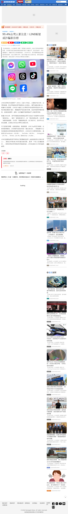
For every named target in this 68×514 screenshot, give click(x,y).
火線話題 (24, 4)
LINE (3, 153)
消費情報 (4, 505)
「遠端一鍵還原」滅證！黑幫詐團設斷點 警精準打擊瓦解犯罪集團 (56, 88)
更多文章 (12, 165)
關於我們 (4, 503)
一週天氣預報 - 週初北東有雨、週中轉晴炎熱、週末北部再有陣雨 (56, 291)
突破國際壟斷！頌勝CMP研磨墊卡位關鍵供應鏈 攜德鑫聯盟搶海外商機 (56, 436)
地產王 (37, 4)
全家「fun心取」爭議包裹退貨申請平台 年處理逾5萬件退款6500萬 (57, 161)
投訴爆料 (42, 503)
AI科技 (32, 4)
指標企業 (54, 4)
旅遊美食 (42, 4)
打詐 (50, 4)
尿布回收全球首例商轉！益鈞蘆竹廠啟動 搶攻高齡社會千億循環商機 (56, 412)
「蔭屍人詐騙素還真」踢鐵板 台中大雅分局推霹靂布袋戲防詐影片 (56, 257)
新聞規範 (27, 503)
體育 (14, 4)
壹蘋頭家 (60, 4)
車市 (47, 4)
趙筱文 (14, 45)
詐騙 (7, 153)
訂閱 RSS (6, 165)
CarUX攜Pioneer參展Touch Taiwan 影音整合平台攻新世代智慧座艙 (56, 339)
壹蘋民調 (18, 4)
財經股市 (9, 4)
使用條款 (34, 503)
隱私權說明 (19, 503)
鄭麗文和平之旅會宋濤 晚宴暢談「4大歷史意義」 (19, 27)
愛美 (28, 4)
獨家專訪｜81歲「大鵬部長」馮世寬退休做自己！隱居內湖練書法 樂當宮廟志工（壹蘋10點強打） (56, 62)
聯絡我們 (12, 503)
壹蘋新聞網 (4, 31)
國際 (5, 4)
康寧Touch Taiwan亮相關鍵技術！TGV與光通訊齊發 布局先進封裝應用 (56, 364)
